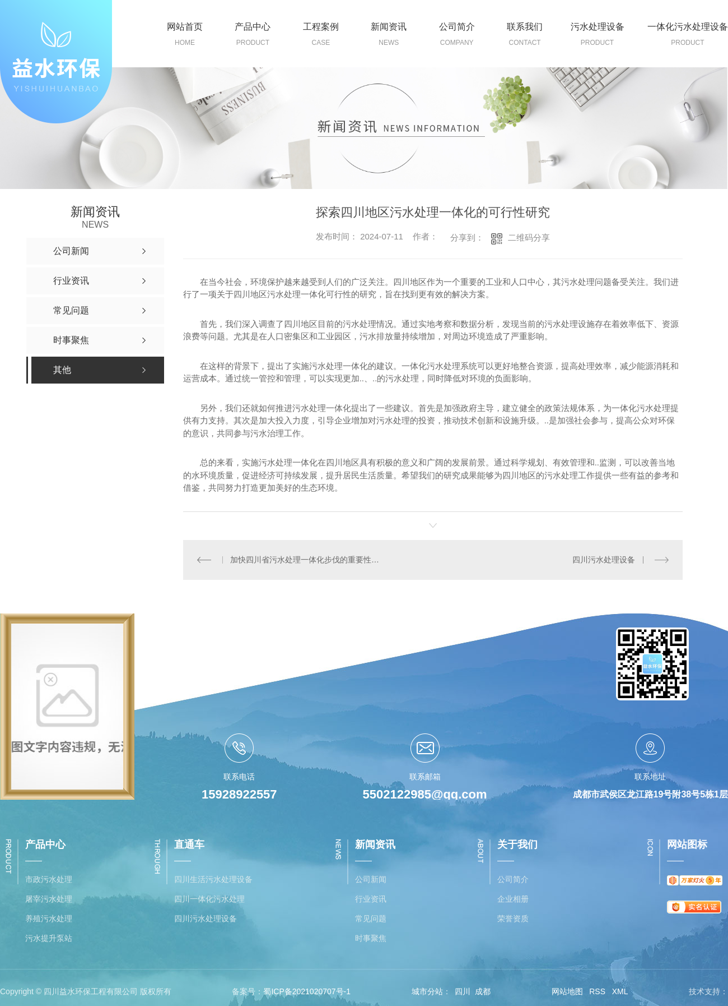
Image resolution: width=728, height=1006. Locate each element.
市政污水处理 (48, 879)
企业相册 (513, 899)
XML (620, 991)
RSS (597, 991)
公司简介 (513, 879)
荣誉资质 (513, 919)
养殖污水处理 (48, 919)
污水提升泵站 (48, 938)
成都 (483, 991)
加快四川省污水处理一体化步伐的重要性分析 (307, 559)
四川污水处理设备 (603, 559)
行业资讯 (370, 899)
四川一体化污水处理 (209, 899)
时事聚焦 (370, 938)
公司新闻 (370, 879)
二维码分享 (529, 237)
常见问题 (370, 919)
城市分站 (427, 991)
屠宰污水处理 (48, 899)
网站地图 (567, 991)
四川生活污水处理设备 (213, 879)
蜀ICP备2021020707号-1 (307, 991)
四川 (462, 991)
